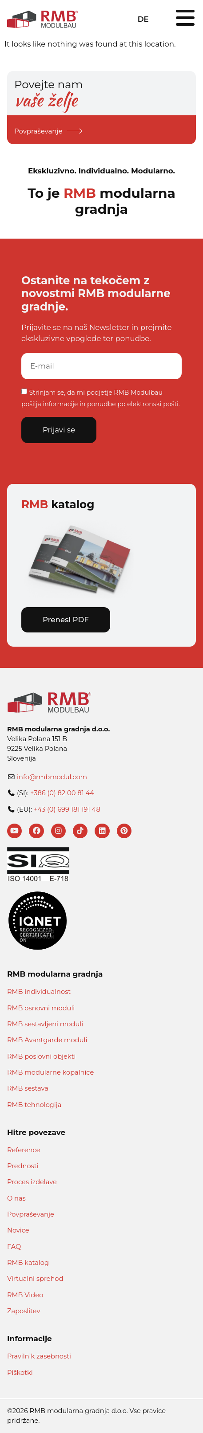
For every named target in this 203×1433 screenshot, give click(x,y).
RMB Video (25, 1295)
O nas (16, 1198)
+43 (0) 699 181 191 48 (67, 809)
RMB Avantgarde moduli (47, 1040)
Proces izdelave (32, 1182)
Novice (18, 1230)
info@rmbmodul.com (52, 777)
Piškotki (20, 1373)
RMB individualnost (39, 992)
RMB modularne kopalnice (50, 1072)
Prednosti (23, 1166)
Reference (23, 1150)
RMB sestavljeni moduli (45, 1024)
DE (143, 19)
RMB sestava (27, 1088)
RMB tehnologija (34, 1105)
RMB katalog (28, 1263)
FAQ (14, 1247)
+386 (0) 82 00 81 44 (62, 793)
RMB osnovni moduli (41, 1008)
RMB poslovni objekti (41, 1056)
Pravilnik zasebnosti (39, 1356)
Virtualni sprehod (35, 1279)
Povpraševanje (30, 1214)
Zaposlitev (23, 1311)
